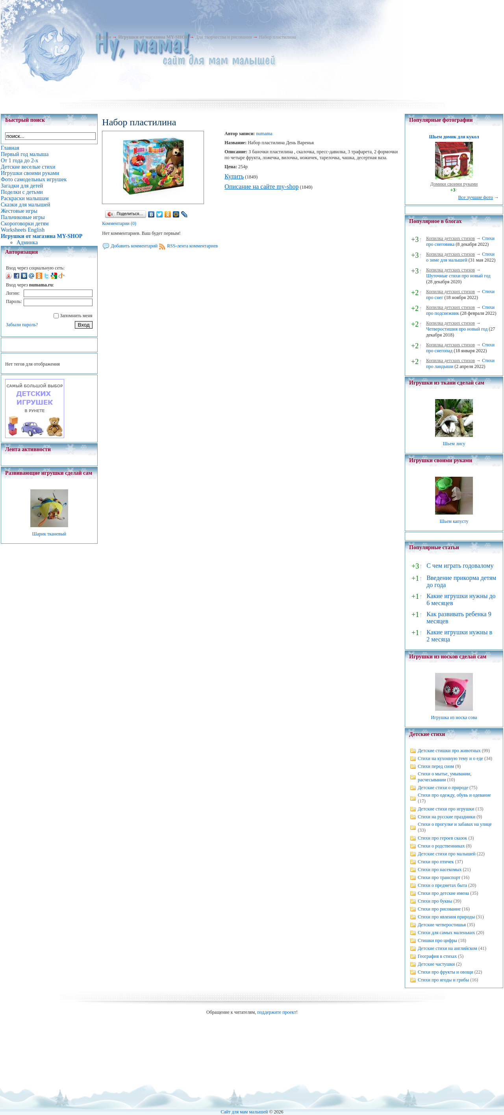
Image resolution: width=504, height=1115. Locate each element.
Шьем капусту (453, 521)
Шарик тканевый (49, 534)
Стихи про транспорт (439, 877)
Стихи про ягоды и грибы (443, 980)
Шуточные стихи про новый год (458, 276)
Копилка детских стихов (450, 238)
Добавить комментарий (134, 246)
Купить (234, 176)
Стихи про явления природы (446, 917)
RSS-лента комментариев (192, 246)
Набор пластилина (277, 37)
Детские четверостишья (442, 924)
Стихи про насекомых (440, 869)
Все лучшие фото (475, 197)
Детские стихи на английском (447, 948)
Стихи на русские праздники (446, 817)
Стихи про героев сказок (442, 838)
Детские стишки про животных (449, 750)
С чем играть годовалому (459, 565)
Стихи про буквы (435, 901)
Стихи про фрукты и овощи (445, 972)
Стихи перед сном (436, 766)
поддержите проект (276, 1012)
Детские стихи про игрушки (446, 809)
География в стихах (437, 956)
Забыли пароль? (22, 324)
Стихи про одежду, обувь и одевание (454, 795)
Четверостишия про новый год (456, 329)
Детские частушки (436, 964)
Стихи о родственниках (441, 846)
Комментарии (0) (119, 223)
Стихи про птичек (436, 861)
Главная (103, 37)
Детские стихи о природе (443, 787)
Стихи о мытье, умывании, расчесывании (444, 776)
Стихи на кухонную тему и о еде (450, 758)
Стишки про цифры (437, 940)
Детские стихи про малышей (447, 854)
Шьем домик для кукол (454, 136)
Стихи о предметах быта (442, 885)
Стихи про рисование (439, 909)
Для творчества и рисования (223, 37)
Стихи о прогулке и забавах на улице (455, 824)
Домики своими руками (454, 184)
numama (264, 133)
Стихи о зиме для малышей (460, 257)
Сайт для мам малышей (244, 1112)
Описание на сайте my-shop (261, 186)
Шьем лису (454, 443)
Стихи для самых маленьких (446, 932)
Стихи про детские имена (443, 893)
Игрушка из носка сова (454, 717)
